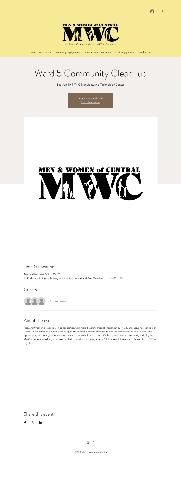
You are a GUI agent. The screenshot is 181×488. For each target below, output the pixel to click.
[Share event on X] (32, 422)
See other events (90, 102)
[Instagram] (88, 442)
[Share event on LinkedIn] (40, 422)
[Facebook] (93, 442)
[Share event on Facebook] (25, 422)
